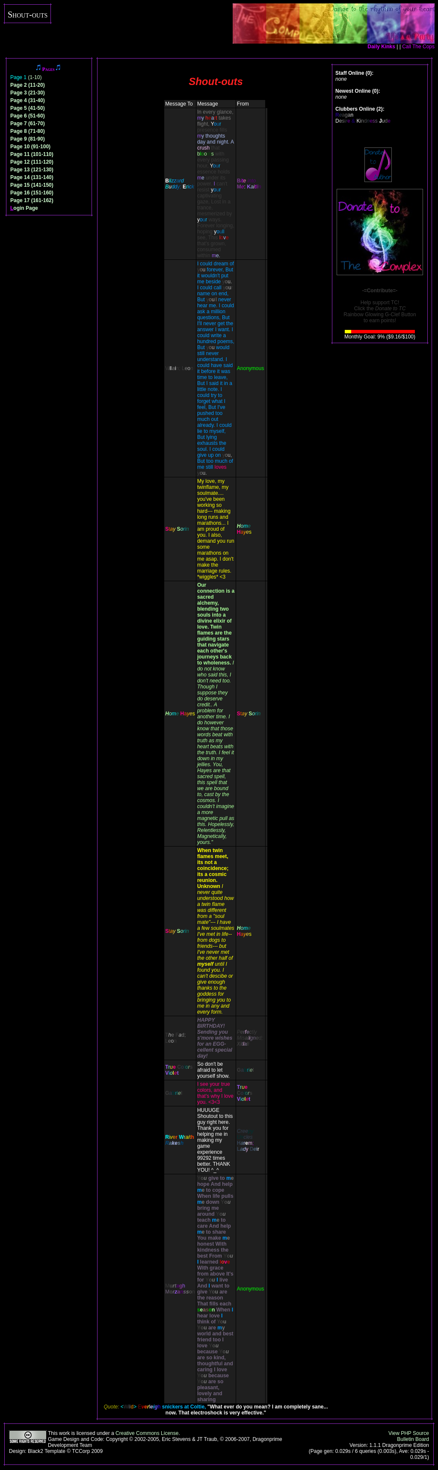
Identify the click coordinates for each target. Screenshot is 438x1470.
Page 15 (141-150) (31, 185)
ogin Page (24, 208)
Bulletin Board (413, 1439)
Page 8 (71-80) (27, 131)
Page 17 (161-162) (31, 200)
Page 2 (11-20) (27, 85)
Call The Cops (418, 47)
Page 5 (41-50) (27, 108)
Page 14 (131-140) (31, 177)
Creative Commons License (146, 1433)
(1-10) (25, 77)
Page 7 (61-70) (27, 123)
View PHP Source (408, 1433)
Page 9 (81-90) (27, 139)
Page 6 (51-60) (27, 116)
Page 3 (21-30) (27, 93)
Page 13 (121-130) (31, 170)
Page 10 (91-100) (30, 147)
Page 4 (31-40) (27, 100)
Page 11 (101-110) (31, 154)
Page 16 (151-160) (31, 193)
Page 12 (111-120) (31, 162)
